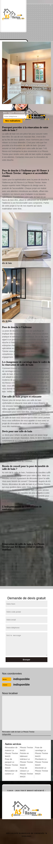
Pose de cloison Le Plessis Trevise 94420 (26, 772)
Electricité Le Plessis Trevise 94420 (41, 771)
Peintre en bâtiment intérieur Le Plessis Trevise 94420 (26, 759)
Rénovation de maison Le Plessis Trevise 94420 (11, 751)
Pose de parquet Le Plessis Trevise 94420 (11, 763)
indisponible (21, 679)
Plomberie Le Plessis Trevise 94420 (41, 762)
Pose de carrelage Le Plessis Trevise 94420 (41, 751)
